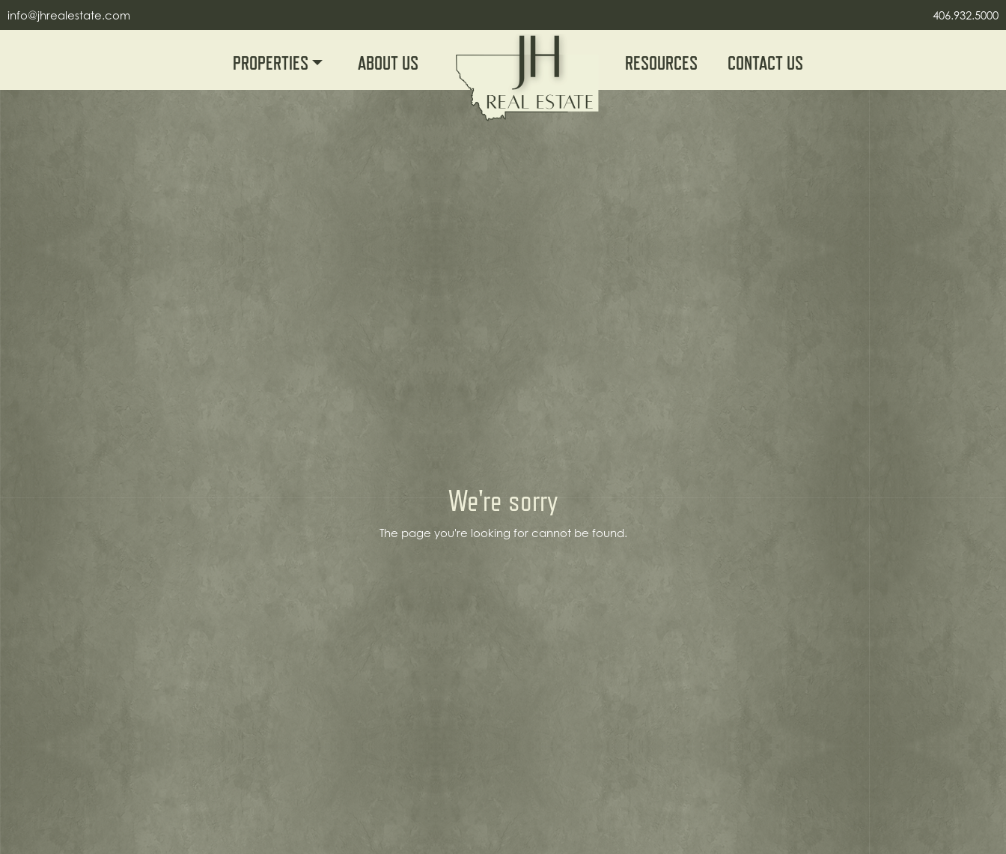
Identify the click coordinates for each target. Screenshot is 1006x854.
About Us (388, 63)
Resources (661, 63)
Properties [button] (272, 63)
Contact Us (765, 63)
